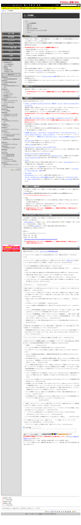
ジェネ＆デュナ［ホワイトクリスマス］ (40, 103)
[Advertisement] (11, 22)
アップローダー (15, 8)
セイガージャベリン (30, 153)
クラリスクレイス (34, 177)
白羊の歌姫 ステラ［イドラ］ (10, 97)
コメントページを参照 (45, 251)
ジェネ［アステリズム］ (9, 102)
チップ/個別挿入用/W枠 (9, 154)
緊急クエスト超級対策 (32, 28)
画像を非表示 (54, 251)
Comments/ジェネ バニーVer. (10, 114)
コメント (29, 32)
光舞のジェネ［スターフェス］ (10, 100)
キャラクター (6, 90)
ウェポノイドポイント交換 (49, 76)
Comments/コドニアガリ (9, 147)
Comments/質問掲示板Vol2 (9, 82)
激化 (40, 166)
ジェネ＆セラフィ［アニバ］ (62, 118)
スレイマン (39, 147)
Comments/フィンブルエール (10, 144)
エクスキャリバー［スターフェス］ (11, 134)
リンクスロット (7, 92)
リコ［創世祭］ (7, 110)
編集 (14, 5)
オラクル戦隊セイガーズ (46, 177)
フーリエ (27, 177)
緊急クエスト (6, 125)
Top (3, 10)
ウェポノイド (6, 132)
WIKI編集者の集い (8, 62)
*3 (2, 501)
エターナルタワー (68, 162)
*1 (2, 497)
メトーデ (59, 103)
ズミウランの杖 (50, 118)
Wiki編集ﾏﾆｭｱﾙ (8, 69)
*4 (2, 502)
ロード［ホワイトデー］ (39, 118)
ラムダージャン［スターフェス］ (11, 129)
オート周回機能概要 (31, 23)
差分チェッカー (6, 8)
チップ (5, 151)
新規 (17, 5)
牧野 (30, 118)
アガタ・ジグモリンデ (32, 179)
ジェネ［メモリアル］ (32, 170)
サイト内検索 (55, 5)
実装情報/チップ (7, 95)
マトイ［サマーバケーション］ (69, 132)
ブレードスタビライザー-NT (43, 153)
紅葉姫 (26, 118)
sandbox (6, 66)
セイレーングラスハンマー (49, 147)
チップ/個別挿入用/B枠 (8, 107)
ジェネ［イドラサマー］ (49, 134)
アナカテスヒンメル (8, 159)
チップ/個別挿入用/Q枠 (8, 135)
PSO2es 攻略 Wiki (69, 2)
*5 (2, 504)
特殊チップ (29, 26)
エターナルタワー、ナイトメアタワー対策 (37, 30)
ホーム (4, 5)
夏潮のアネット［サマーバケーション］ (47, 136)
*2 (2, 499)
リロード (9, 5)
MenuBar (7, 71)
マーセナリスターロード (53, 132)
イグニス (27, 160)
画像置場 (6, 67)
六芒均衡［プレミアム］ (31, 132)
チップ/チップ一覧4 (8, 94)
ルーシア (5, 103)
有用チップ (29, 24)
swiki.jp (40, 513)
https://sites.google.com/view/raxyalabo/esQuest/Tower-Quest (40, 239)
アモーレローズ (42, 132)
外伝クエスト (70, 260)
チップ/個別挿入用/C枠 (8, 156)
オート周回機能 (29, 15)
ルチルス (27, 103)
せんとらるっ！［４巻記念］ (10, 161)
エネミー (40, 70)
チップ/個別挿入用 (9, 64)
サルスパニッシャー (30, 147)
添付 (20, 5)
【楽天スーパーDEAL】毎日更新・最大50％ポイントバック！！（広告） (39, 8)
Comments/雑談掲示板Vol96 (10, 78)
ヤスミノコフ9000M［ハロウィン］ (68, 136)
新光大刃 (54, 103)
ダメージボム (30, 144)
